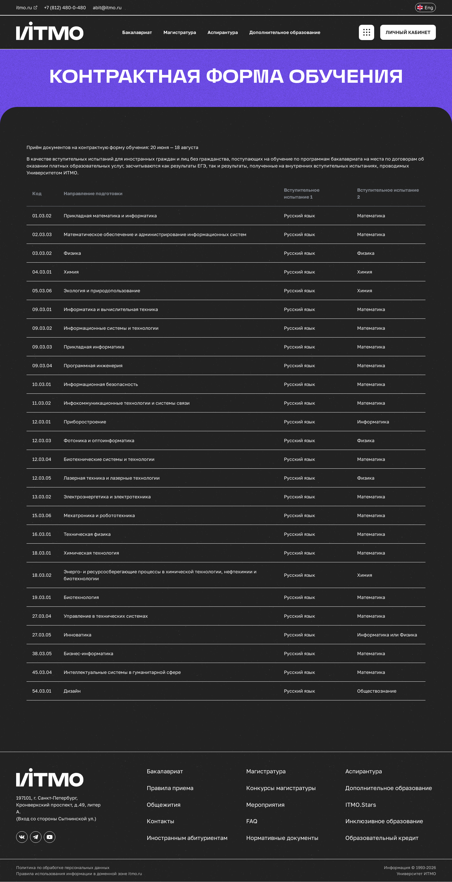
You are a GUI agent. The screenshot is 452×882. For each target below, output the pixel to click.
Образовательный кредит (382, 838)
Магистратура (179, 32)
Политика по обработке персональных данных (63, 867)
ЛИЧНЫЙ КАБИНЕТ (408, 32)
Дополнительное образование (284, 32)
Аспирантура (223, 32)
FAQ (251, 821)
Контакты (160, 821)
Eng (429, 7)
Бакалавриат (137, 32)
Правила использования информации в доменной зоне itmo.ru (79, 873)
